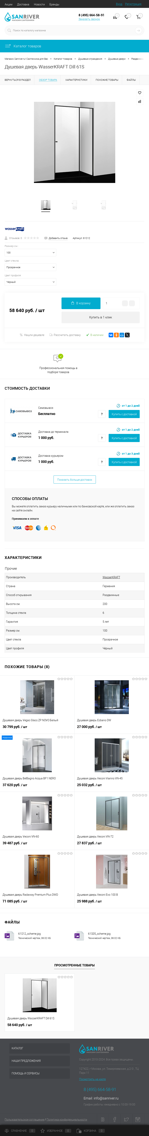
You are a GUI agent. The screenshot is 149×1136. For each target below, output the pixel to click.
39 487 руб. (37, 845)
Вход (119, 4)
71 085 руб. (37, 903)
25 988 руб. (111, 903)
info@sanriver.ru (106, 1098)
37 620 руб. (37, 787)
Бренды (54, 4)
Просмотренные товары (74, 965)
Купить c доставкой (124, 414)
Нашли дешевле (32, 335)
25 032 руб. (111, 787)
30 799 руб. (37, 729)
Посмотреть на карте (92, 1079)
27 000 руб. (111, 729)
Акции (8, 4)
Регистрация (133, 4)
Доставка (23, 4)
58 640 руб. (19, 1025)
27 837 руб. (111, 845)
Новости (39, 4)
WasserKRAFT (111, 577)
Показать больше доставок (74, 479)
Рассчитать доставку (65, 335)
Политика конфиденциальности (67, 1119)
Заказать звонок (89, 19)
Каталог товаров (23, 46)
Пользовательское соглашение (24, 1119)
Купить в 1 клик (100, 317)
